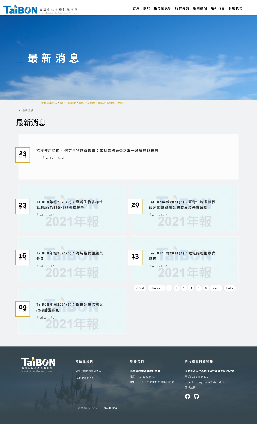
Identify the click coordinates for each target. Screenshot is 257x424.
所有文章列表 (49, 103)
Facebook (187, 396)
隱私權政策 (110, 408)
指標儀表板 (163, 8)
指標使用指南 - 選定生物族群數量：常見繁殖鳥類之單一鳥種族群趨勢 (108, 150)
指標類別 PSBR (84, 378)
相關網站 (200, 8)
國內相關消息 (68, 103)
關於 (147, 8)
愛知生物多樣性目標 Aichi (90, 371)
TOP (232, 407)
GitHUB (196, 396)
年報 (120, 103)
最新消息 (218, 8)
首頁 (136, 8)
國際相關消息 (87, 103)
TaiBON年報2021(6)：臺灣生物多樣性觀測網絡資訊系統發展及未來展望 (183, 207)
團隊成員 (190, 387)
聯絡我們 (236, 8)
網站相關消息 (106, 103)
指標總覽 (182, 8)
